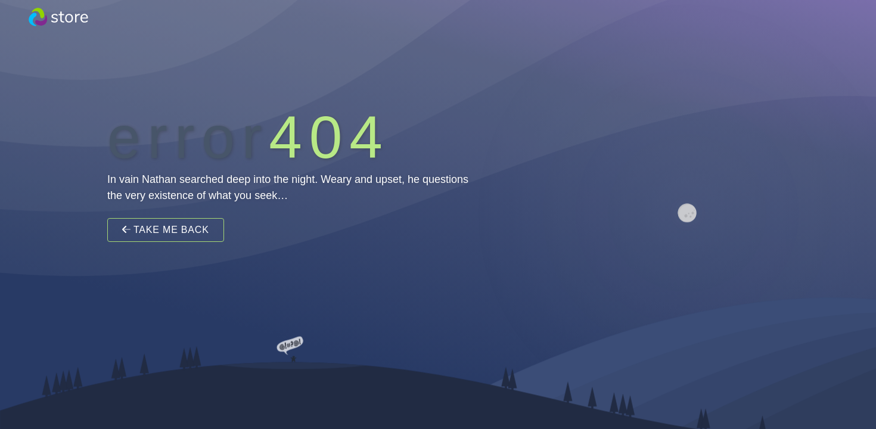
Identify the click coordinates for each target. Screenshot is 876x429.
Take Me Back (165, 230)
